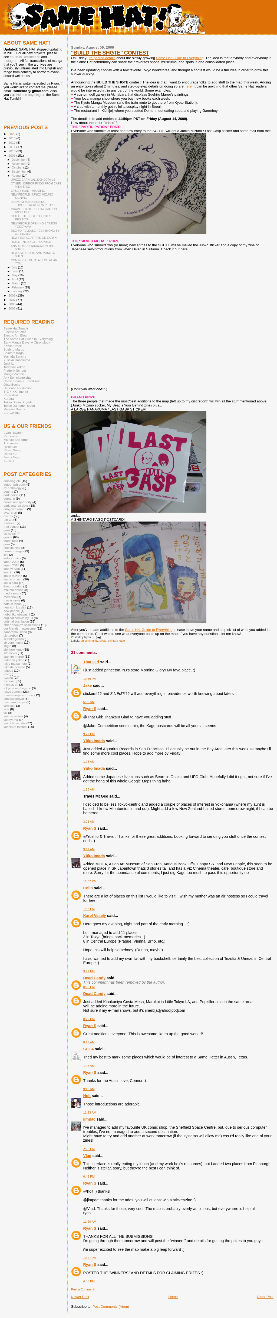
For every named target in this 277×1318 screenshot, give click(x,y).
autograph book (14, 484)
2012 (12, 142)
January (18, 291)
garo (7, 530)
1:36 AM (89, 789)
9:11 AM (89, 849)
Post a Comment (82, 1289)
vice (6, 709)
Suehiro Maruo (14, 349)
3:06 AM (89, 821)
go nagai (10, 533)
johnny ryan (12, 568)
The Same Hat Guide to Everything (28, 339)
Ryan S (89, 709)
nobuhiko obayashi (17, 614)
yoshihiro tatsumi (15, 726)
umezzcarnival (14, 698)
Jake (87, 685)
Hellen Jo (10, 446)
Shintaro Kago (14, 353)
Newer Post (80, 1297)
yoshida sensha (14, 723)
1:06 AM (89, 761)
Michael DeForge (16, 439)
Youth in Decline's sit (25, 57)
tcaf (6, 674)
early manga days (16, 505)
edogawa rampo (15, 509)
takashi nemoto (14, 667)
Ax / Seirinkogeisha (17, 377)
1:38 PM (89, 908)
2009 (12, 155)
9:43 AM (89, 1089)
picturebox (11, 635)
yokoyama (11, 719)
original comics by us (18, 618)
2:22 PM (89, 1149)
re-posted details (102, 58)
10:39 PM (90, 678)
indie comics (12, 558)
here (188, 86)
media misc (11, 593)
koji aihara (11, 582)
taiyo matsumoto (15, 663)
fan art (8, 519)
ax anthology (12, 488)
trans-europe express (19, 695)
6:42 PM (89, 1176)
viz (5, 712)
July (15, 267)
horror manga (13, 551)
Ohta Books (12, 384)
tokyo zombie (13, 691)
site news (10, 653)
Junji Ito (9, 363)
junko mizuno (13, 575)
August (17, 175)
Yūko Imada (94, 741)
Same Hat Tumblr (16, 328)
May (15, 275)
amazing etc (12, 481)
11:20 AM (89, 1221)
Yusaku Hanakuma (17, 360)
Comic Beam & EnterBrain (22, 381)
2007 (12, 299)
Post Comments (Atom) (111, 1306)
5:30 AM (89, 702)
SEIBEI (9, 460)
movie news (12, 600)
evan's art (10, 512)
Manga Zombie (14, 374)
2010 (12, 151)
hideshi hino (12, 547)
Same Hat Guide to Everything (180, 58)
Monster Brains (14, 409)
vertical (9, 705)
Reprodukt (11, 395)
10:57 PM (90, 1257)
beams (8, 491)
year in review (13, 716)
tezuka (8, 677)
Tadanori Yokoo (14, 367)
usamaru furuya (14, 702)
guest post (11, 540)
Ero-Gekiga (11, 412)
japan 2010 (11, 565)
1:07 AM (89, 1065)
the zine (9, 681)
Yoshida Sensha (15, 356)
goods (8, 537)
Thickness (11, 443)
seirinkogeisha (14, 639)
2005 (12, 308)
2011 (12, 147)
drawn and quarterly (18, 502)
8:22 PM (89, 1019)
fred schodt (11, 526)
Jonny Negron (13, 457)
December (19, 159)
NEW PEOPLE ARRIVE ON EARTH (34, 237)
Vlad (87, 1156)
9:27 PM (89, 734)
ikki (6, 554)
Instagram (11, 61)
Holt (87, 1096)
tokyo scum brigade (17, 688)
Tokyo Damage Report (19, 405)
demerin (9, 498)
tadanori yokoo (14, 660)
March (16, 283)
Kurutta (9, 398)
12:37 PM (90, 881)
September (20, 171)
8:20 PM (89, 986)
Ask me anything (28, 95)
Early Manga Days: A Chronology (27, 342)
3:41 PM (89, 971)
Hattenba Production (18, 388)
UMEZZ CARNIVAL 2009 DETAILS (33, 179)
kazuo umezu (13, 579)
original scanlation (16, 621)
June (15, 271)
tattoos (8, 670)
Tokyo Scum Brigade (18, 402)
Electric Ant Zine (15, 332)
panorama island (15, 632)
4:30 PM (89, 1281)
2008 (12, 295)
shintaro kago (116, 640)
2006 (12, 304)
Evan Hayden (13, 432)
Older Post (265, 1297)
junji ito (8, 572)
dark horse (11, 495)
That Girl (91, 662)
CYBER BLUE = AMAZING (28, 190)
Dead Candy (94, 978)
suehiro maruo (14, 656)
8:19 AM (89, 1042)
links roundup (13, 586)
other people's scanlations (22, 625)
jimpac (89, 1119)
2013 (12, 138)
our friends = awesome (20, 628)
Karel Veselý (94, 915)
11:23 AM (89, 1112)
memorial (10, 597)
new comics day (15, 607)
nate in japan (13, 604)
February (18, 287)
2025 (12, 134)
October (18, 167)
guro (7, 544)
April (15, 279)
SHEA (88, 1049)
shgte (103, 640)
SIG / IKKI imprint (16, 391)
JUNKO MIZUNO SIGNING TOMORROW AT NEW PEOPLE (33, 203)
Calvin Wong (12, 450)
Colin (88, 888)
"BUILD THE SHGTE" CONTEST (110, 52)
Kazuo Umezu (14, 346)
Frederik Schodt (15, 370)
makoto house (14, 589)
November (19, 163)
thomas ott (11, 684)
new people (12, 611)
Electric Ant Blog (15, 335)
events (8, 516)
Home (173, 1297)
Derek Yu (10, 453)
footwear (10, 523)
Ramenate (11, 436)
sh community (89, 640)
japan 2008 (11, 561)
